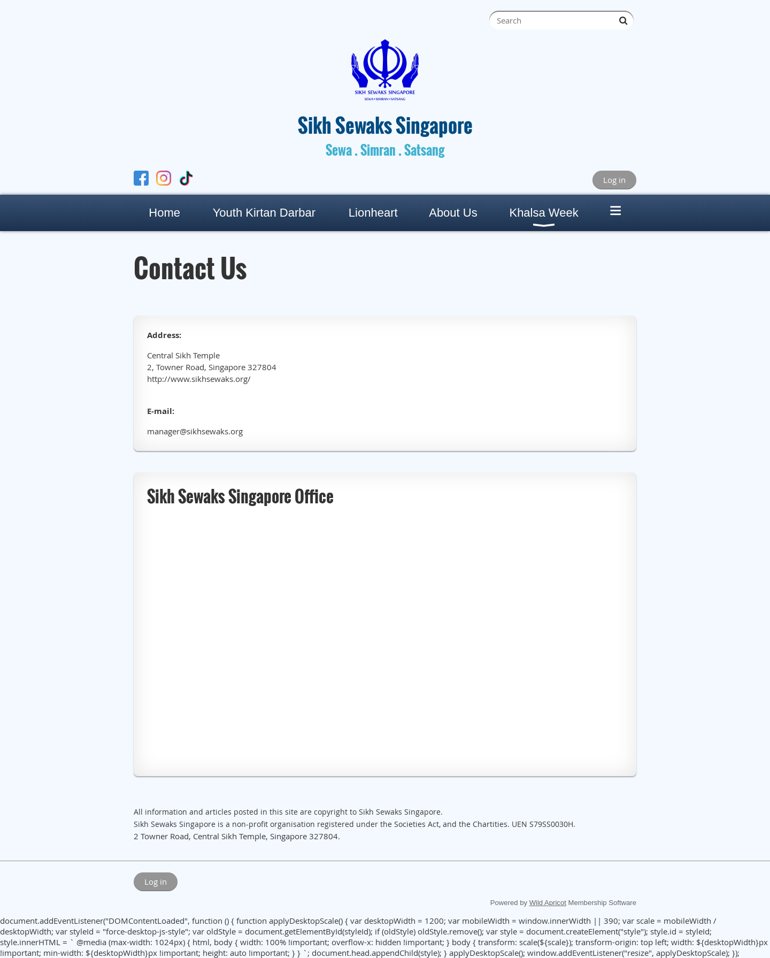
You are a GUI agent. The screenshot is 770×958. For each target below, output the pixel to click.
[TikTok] (186, 179)
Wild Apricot (547, 903)
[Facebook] (141, 179)
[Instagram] (163, 179)
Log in (614, 179)
